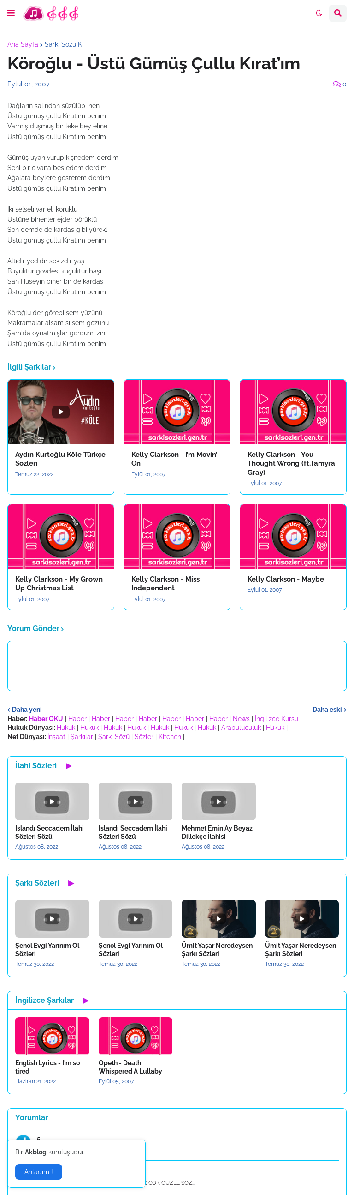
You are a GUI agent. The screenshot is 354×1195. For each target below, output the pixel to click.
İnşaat (56, 736)
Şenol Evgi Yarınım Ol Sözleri (47, 950)
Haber (77, 718)
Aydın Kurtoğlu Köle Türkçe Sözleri (60, 459)
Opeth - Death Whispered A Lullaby (130, 1067)
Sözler (144, 736)
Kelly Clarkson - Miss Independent (165, 584)
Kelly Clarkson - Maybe (286, 579)
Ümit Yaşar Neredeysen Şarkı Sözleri (217, 950)
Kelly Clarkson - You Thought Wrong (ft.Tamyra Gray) (291, 463)
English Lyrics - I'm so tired (47, 1067)
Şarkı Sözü (114, 736)
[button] (11, 13)
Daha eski (327, 709)
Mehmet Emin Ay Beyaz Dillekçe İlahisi (217, 832)
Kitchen (170, 736)
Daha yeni (27, 709)
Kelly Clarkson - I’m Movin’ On (174, 459)
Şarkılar (82, 736)
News (241, 718)
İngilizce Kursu (276, 718)
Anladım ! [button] (38, 1172)
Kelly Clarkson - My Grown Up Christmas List (59, 584)
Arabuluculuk (241, 727)
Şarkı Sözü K (63, 44)
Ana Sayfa (22, 44)
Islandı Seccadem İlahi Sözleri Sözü (49, 832)
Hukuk (66, 727)
